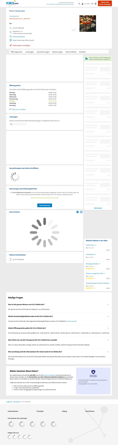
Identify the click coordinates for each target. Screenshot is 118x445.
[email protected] (19, 37)
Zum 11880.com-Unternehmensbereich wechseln (60, 4)
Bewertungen (57, 52)
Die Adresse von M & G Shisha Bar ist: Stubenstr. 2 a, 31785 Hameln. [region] (29, 309)
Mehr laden (98, 208)
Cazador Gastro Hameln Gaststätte (98, 283)
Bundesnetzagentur (50, 375)
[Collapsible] (108, 304)
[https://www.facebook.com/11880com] (10, 437)
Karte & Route (71, 52)
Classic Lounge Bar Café (94, 273)
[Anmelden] (86, 3)
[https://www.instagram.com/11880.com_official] (15, 437)
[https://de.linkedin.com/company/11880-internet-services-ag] (25, 437)
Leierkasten (90, 254)
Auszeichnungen (43, 52)
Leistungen (29, 52)
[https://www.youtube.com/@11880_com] (30, 437)
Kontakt (82, 52)
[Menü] (96, 3)
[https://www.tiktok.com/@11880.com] (20, 437)
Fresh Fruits (90, 245)
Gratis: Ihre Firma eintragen (105, 3)
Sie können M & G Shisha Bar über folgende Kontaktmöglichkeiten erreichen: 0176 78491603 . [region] (42, 321)
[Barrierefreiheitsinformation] (93, 3)
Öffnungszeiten (17, 52)
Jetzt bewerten (44, 205)
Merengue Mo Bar (92, 264)
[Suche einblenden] (80, 3)
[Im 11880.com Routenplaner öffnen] (77, 211)
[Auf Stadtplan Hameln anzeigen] (81, 211)
